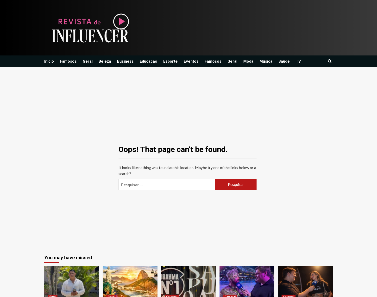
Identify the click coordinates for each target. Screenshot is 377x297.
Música (265, 61)
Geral (88, 61)
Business (125, 61)
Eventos (191, 61)
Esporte (170, 61)
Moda (248, 61)
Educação (148, 61)
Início (49, 61)
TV (298, 61)
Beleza (105, 61)
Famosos (68, 61)
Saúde (284, 61)
